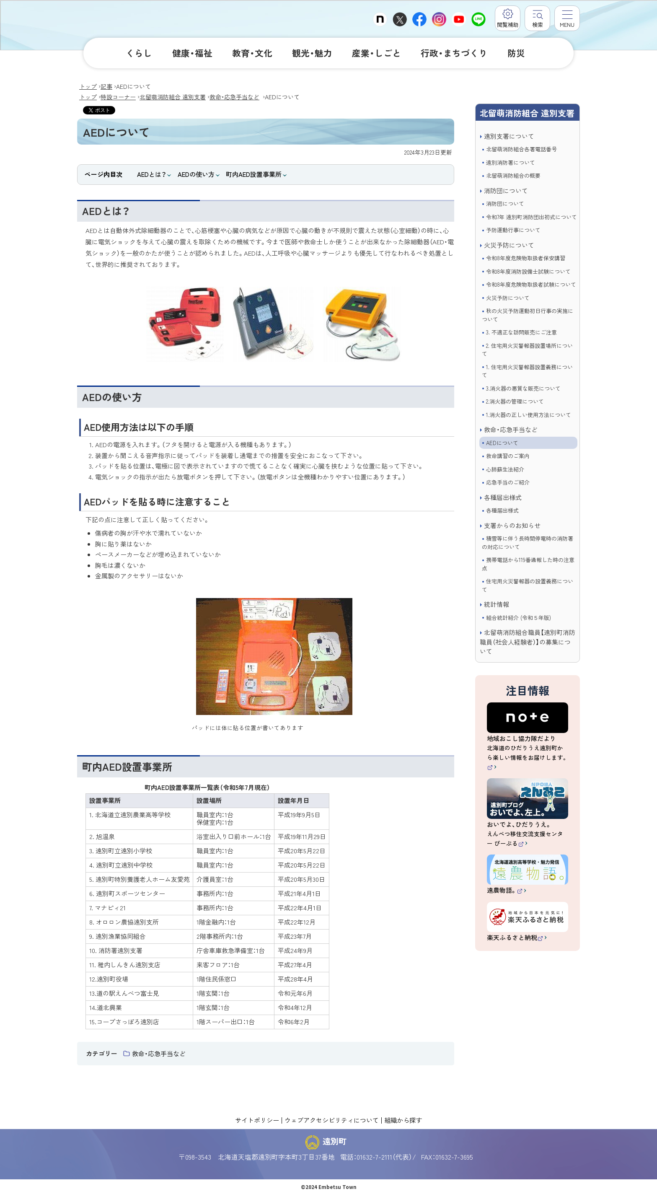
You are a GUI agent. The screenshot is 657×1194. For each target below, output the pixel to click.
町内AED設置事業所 (254, 174)
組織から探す (403, 1119)
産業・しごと (376, 53)
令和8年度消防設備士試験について (528, 271)
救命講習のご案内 (508, 456)
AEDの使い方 (196, 174)
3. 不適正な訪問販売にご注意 (521, 332)
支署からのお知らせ (512, 525)
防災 (516, 53)
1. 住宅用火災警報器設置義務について (527, 371)
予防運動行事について (513, 230)
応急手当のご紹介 (508, 482)
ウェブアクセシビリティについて (332, 1119)
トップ (88, 86)
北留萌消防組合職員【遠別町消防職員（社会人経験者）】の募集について (527, 641)
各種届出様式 (503, 497)
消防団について (506, 190)
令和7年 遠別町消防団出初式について (531, 217)
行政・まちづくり (454, 53)
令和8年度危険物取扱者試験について (531, 284)
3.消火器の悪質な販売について (523, 388)
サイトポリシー (257, 1119)
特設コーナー (118, 97)
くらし (139, 53)
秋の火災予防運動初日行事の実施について (527, 315)
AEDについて (502, 443)
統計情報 (496, 604)
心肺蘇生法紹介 (505, 469)
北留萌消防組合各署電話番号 (521, 149)
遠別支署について (509, 136)
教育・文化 (252, 53)
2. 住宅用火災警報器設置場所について (527, 350)
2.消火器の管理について (515, 401)
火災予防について (509, 245)
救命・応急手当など (234, 97)
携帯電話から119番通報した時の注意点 (528, 564)
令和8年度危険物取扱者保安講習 (525, 258)
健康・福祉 (192, 53)
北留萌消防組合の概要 (513, 175)
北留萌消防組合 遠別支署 (173, 97)
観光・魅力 (312, 53)
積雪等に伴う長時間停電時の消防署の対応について (527, 542)
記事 (106, 86)
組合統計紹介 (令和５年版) (518, 618)
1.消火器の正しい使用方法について (528, 415)
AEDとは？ (151, 174)
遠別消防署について (510, 162)
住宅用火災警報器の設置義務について (527, 585)
